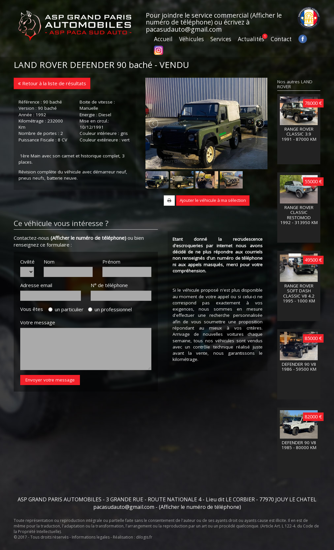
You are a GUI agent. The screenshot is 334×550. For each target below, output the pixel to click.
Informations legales (91, 537)
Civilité (27, 261)
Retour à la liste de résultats (52, 83)
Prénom (111, 261)
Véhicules (191, 39)
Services (220, 39)
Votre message (37, 322)
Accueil (163, 39)
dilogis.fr (144, 537)
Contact (281, 39)
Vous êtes (33, 309)
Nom (49, 261)
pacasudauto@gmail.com (184, 29)
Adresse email (36, 285)
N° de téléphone (109, 285)
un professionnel (110, 309)
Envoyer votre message (50, 380)
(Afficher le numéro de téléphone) (88, 238)
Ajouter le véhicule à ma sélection (213, 200)
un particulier (66, 309)
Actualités (251, 39)
